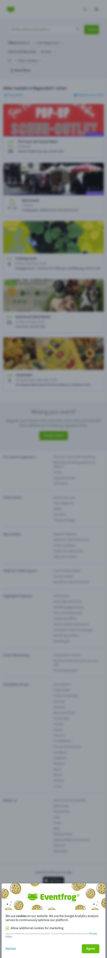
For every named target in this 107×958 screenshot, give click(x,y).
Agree (90, 948)
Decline (11, 949)
